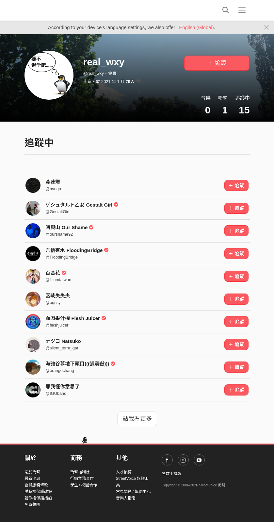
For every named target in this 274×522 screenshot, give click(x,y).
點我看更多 (137, 418)
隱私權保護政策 (38, 491)
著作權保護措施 (38, 498)
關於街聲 (32, 472)
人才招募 (124, 472)
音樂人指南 (126, 498)
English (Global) (196, 27)
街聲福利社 (80, 472)
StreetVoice (51, 10)
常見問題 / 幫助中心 (133, 491)
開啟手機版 (171, 473)
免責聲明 (32, 504)
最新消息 (32, 478)
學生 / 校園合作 (83, 485)
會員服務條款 (36, 485)
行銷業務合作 (82, 478)
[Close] (266, 27)
